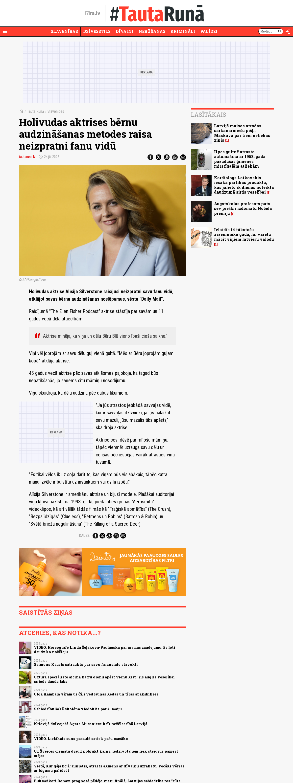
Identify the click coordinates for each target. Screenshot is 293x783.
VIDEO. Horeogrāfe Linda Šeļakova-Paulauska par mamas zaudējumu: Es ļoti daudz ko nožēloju (104, 649)
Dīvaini (124, 31)
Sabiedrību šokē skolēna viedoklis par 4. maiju (78, 709)
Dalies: (84, 535)
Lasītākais (208, 114)
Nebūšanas (152, 31)
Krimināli (183, 31)
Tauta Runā (35, 111)
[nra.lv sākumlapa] (92, 13)
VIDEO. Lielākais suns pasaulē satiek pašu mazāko (81, 738)
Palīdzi (209, 31)
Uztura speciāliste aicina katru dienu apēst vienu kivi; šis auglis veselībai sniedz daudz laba (104, 679)
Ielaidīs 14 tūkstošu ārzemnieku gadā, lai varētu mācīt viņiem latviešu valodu (244, 234)
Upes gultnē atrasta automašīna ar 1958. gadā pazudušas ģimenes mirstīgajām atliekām (240, 159)
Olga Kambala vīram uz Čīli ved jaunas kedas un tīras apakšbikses (96, 694)
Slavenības (64, 31)
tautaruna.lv (27, 157)
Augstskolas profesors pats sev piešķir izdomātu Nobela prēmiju (243, 208)
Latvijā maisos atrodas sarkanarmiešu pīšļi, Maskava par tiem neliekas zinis (242, 133)
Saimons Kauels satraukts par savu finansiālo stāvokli (86, 664)
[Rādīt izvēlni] (5, 31)
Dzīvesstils (97, 31)
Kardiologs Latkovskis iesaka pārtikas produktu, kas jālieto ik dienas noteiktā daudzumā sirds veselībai (244, 185)
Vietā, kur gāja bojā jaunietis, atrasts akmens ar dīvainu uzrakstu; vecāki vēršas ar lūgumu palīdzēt (109, 768)
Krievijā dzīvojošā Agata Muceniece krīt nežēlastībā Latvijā (90, 723)
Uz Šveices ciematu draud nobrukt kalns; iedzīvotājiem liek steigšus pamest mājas (106, 753)
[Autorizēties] (288, 31)
